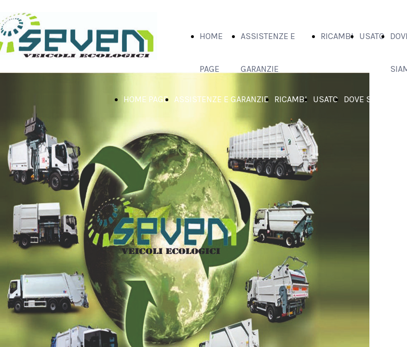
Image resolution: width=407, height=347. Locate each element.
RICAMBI (337, 36)
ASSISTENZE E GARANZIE (221, 99)
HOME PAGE (145, 99)
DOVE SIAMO (367, 99)
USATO (371, 36)
